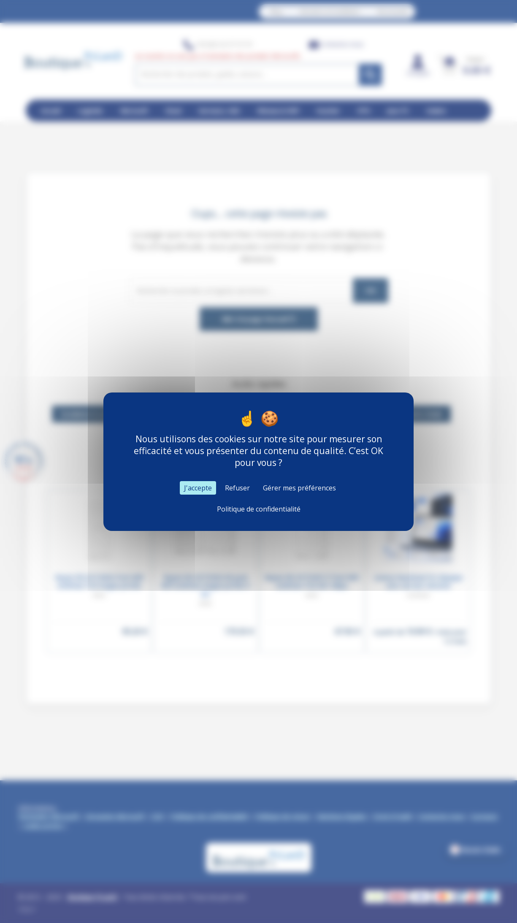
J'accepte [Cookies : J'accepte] (198, 488)
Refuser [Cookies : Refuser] (237, 488)
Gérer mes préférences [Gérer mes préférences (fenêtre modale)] (299, 488)
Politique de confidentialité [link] (258, 509)
